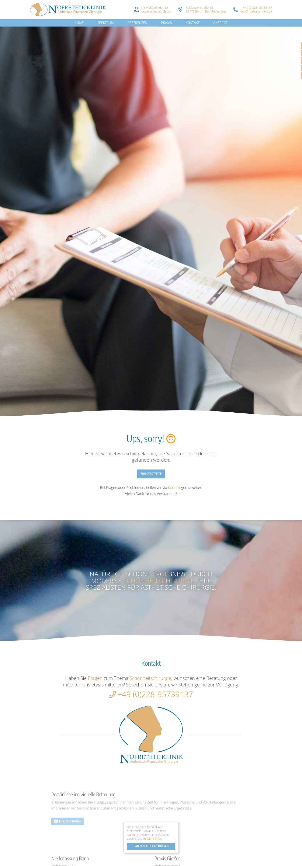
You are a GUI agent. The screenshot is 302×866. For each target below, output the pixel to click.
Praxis (166, 23)
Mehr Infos (154, 838)
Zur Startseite (151, 474)
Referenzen (137, 23)
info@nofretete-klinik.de (256, 11)
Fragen (95, 678)
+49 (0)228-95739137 (257, 8)
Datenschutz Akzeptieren (151, 846)
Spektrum (106, 23)
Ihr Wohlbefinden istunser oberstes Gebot (156, 9)
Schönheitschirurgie (158, 580)
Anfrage (220, 23)
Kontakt (192, 23)
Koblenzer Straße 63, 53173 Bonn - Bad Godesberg (206, 9)
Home (79, 23)
